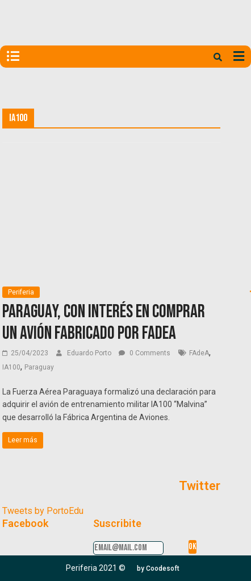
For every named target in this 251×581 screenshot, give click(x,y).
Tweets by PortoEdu (42, 510)
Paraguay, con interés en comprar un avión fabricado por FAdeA (103, 323)
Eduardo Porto (90, 353)
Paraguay (39, 367)
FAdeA (199, 353)
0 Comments (144, 353)
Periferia (21, 292)
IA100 (11, 367)
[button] (158, 568)
